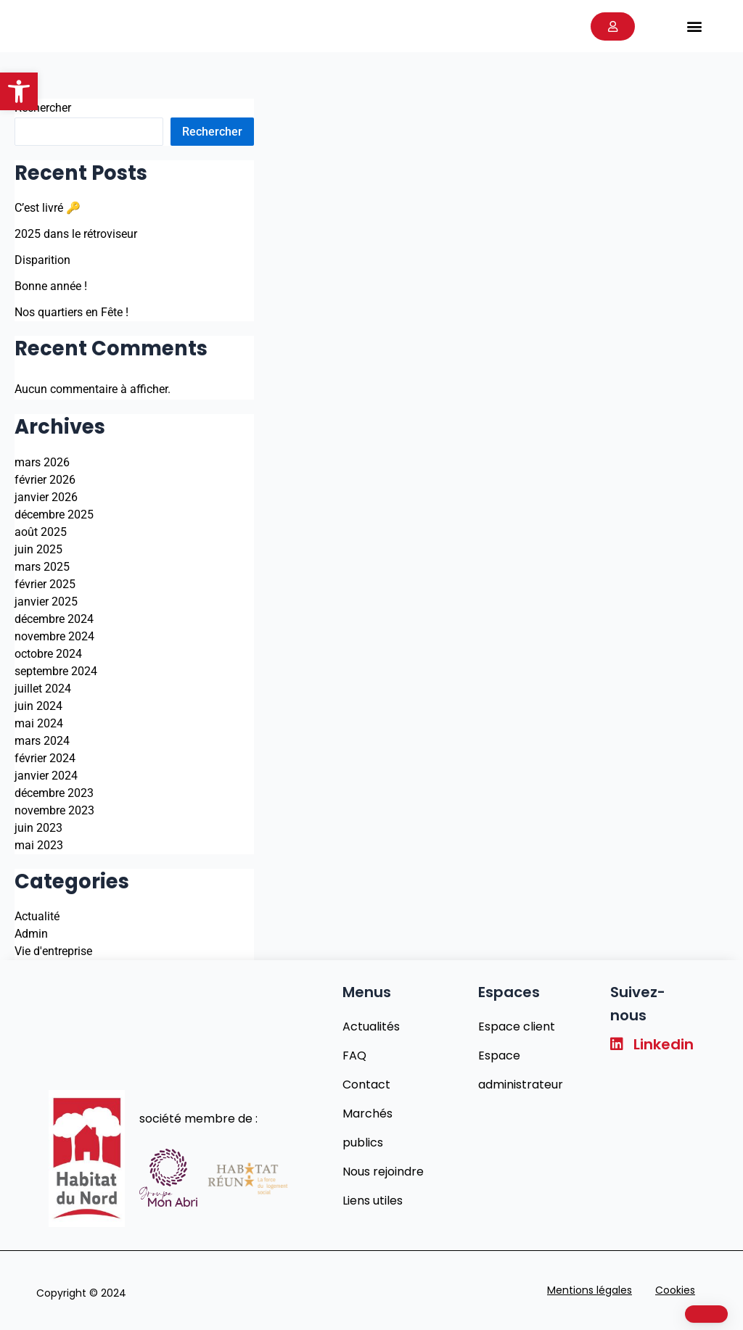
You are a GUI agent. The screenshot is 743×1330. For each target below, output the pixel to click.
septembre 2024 (56, 671)
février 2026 (45, 480)
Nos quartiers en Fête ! (71, 312)
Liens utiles (372, 1200)
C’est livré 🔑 (48, 208)
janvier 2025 (46, 601)
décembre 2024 (54, 619)
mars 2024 (42, 741)
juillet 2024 (43, 688)
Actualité (37, 916)
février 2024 (45, 758)
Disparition (42, 260)
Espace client (516, 1026)
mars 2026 (42, 462)
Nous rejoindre (383, 1171)
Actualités (371, 1026)
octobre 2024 (48, 654)
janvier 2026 (46, 497)
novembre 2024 (54, 636)
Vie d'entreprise (53, 951)
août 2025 (41, 532)
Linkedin (652, 1044)
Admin (31, 934)
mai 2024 (39, 723)
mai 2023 (39, 845)
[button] (19, 91)
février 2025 (45, 584)
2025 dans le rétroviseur (76, 234)
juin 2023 (38, 828)
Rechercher (43, 108)
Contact (366, 1084)
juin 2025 (38, 549)
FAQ (354, 1055)
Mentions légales (589, 1290)
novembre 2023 (54, 810)
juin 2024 (38, 706)
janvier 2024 (46, 775)
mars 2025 (42, 567)
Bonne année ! (51, 286)
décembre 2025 (54, 514)
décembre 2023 (54, 793)
